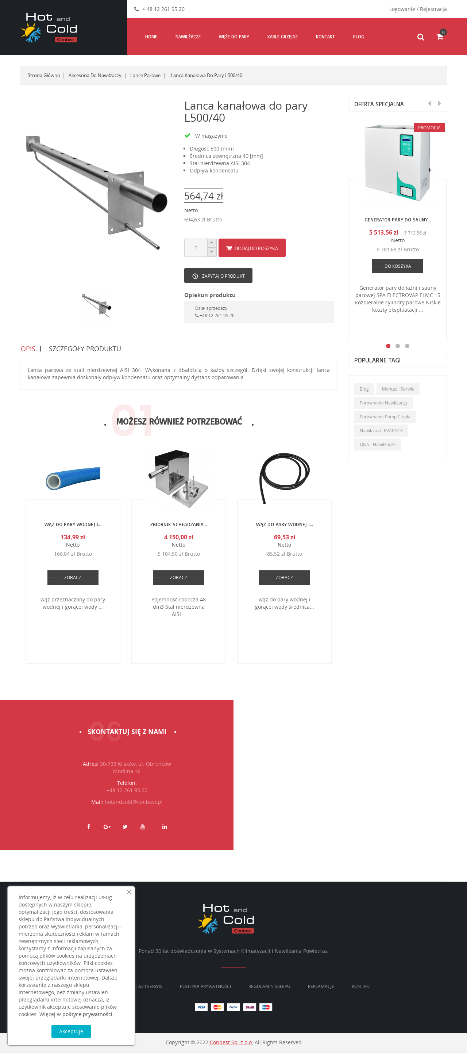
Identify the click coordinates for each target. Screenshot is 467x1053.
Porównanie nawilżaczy (384, 403)
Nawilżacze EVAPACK (381, 430)
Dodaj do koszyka (252, 248)
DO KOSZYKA (398, 266)
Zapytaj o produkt (218, 276)
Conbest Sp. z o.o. (231, 1043)
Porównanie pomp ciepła (385, 417)
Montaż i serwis (398, 389)
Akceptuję (71, 1031)
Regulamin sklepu (269, 988)
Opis (27, 349)
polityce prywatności (87, 1014)
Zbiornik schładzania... (178, 525)
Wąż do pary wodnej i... (73, 525)
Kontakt (361, 988)
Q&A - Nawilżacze (378, 444)
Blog (364, 389)
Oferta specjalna (380, 104)
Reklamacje (321, 988)
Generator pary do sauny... (397, 219)
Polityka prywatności (205, 988)
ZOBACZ (72, 579)
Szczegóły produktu (85, 349)
